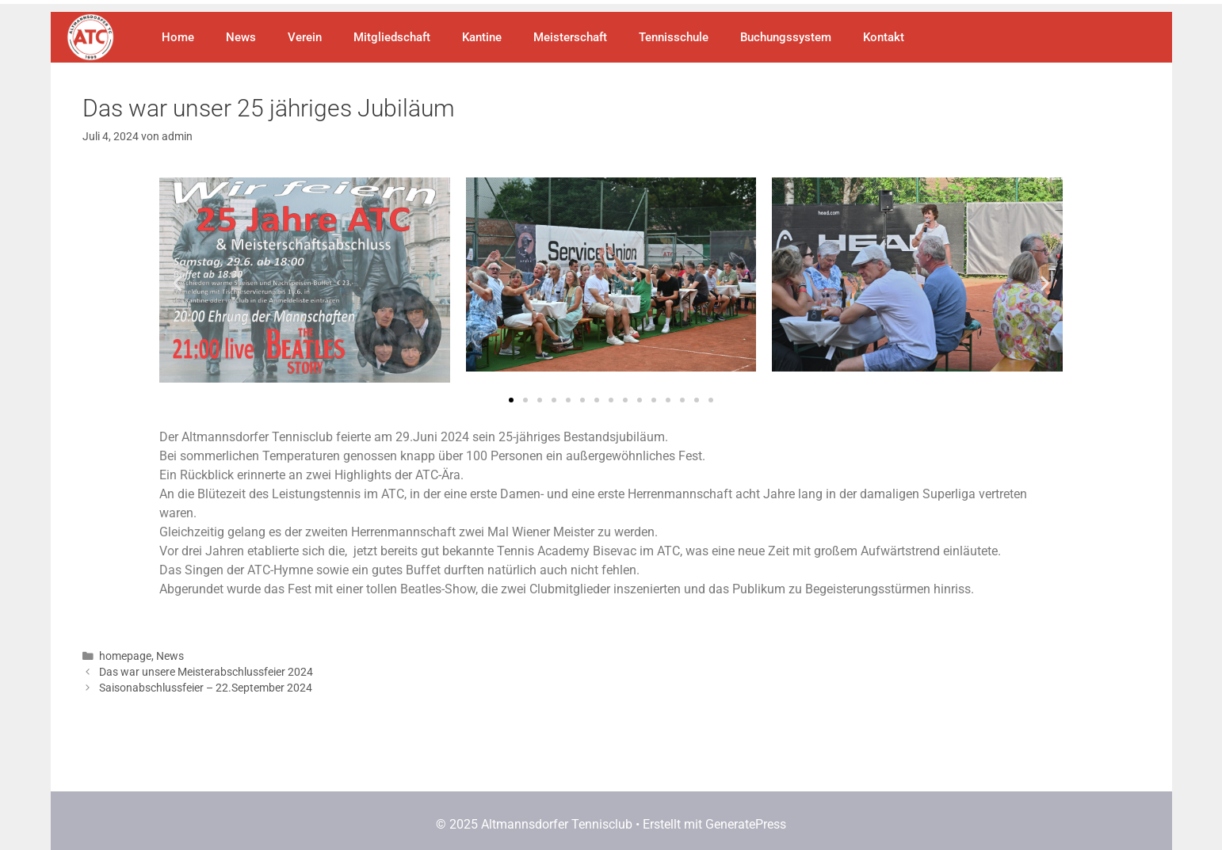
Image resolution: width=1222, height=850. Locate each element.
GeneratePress (745, 824)
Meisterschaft (570, 37)
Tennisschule (673, 37)
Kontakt (883, 37)
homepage (125, 656)
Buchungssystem (785, 37)
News (241, 37)
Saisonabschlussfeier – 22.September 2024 (205, 687)
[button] (177, 283)
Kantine (482, 37)
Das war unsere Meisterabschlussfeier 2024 (206, 671)
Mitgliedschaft (391, 37)
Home (178, 37)
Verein (305, 37)
